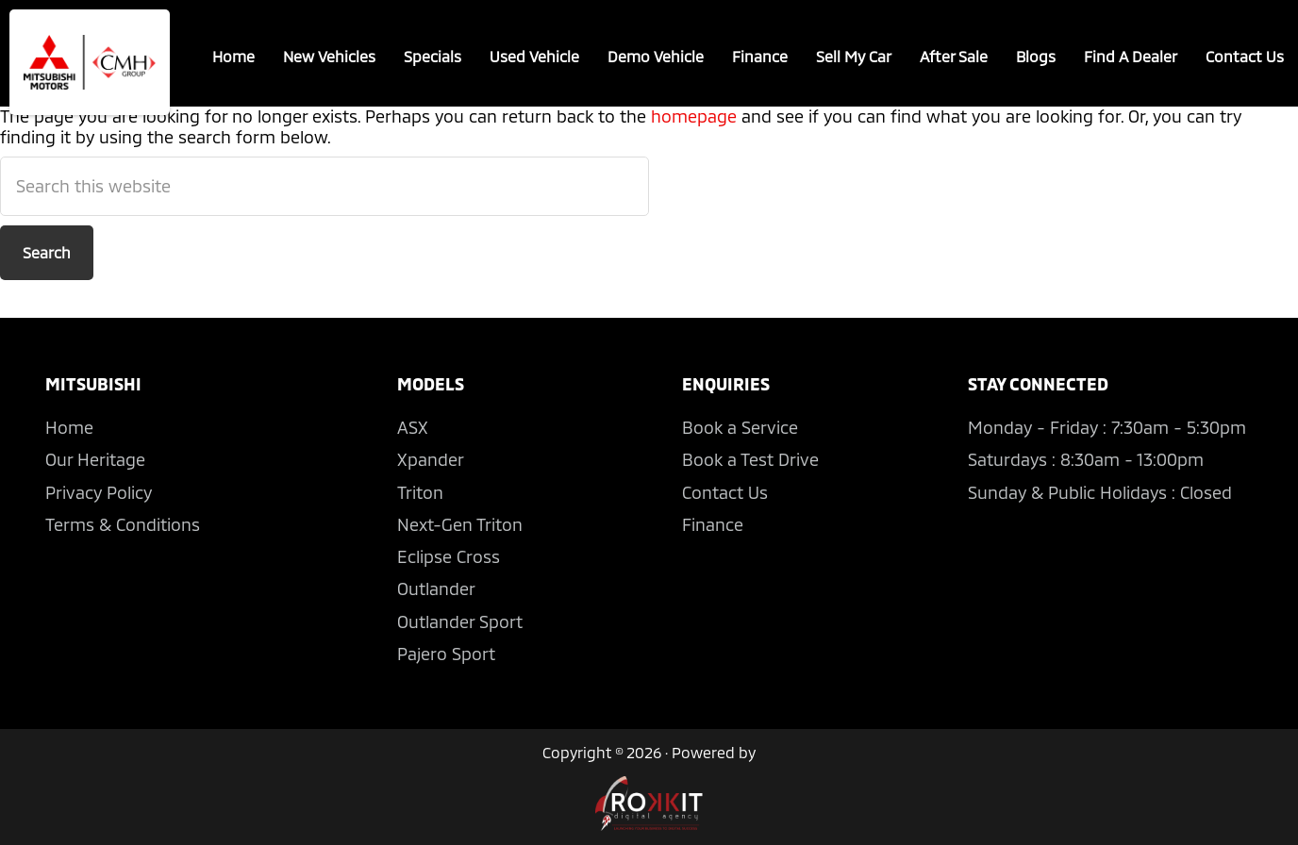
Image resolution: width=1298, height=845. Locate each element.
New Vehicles (329, 56)
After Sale (954, 56)
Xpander (430, 459)
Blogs (1036, 56)
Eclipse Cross (448, 556)
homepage (694, 116)
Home (233, 56)
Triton (420, 492)
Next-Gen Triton (460, 524)
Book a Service (740, 427)
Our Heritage (95, 459)
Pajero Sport (446, 653)
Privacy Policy (98, 492)
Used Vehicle (534, 56)
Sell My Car (853, 56)
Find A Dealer (1130, 56)
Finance (760, 56)
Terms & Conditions (122, 524)
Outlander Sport (460, 621)
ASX (412, 427)
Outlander (436, 588)
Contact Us (1245, 56)
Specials (432, 56)
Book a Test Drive (750, 459)
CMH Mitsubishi (90, 62)
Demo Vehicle (655, 56)
